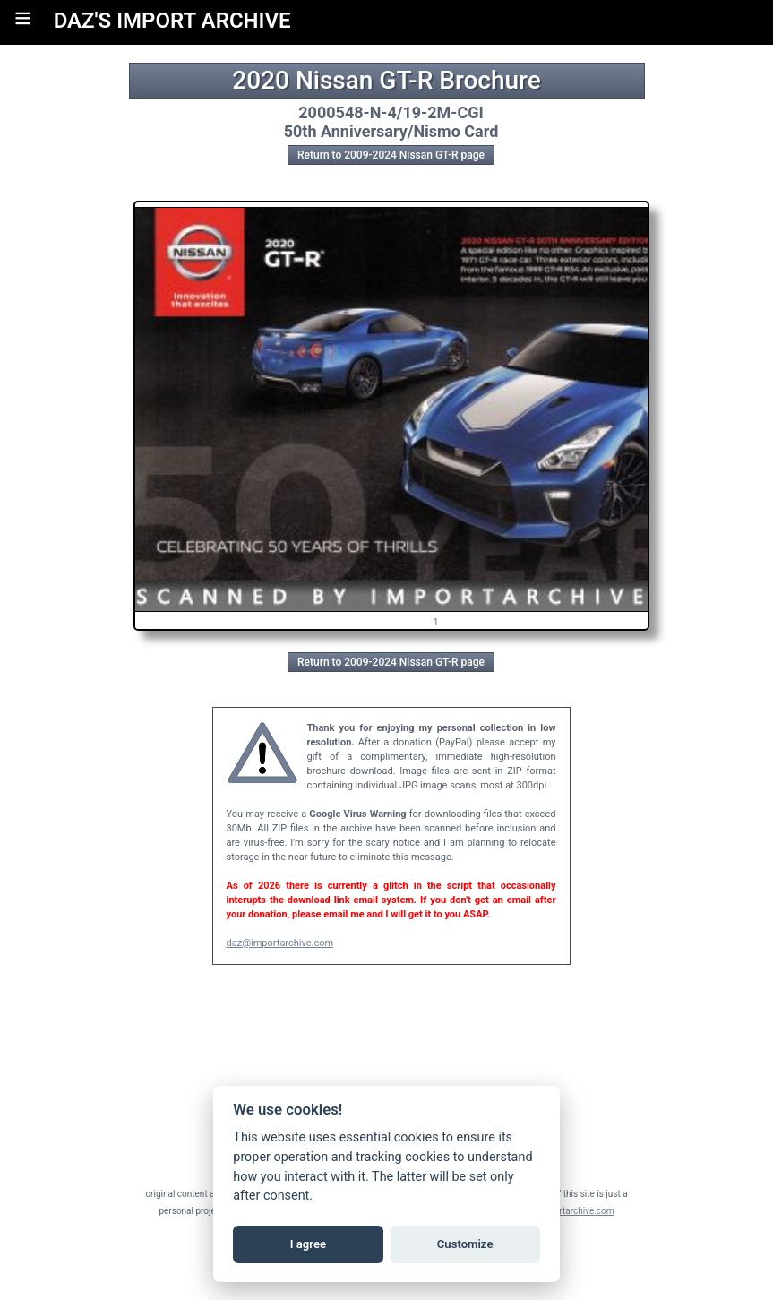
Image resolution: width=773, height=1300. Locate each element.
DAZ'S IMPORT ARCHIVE (172, 20)
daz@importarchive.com (280, 943)
